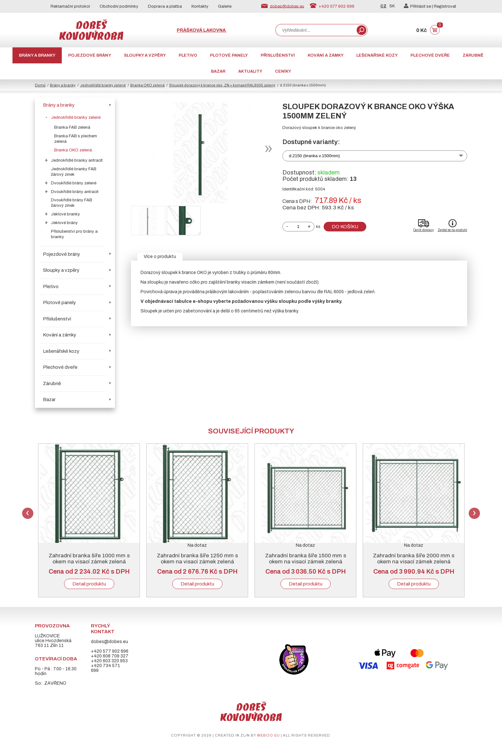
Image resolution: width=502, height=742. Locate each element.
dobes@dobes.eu (287, 6)
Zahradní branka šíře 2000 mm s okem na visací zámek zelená (413, 558)
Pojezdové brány (89, 55)
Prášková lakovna (202, 30)
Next (474, 513)
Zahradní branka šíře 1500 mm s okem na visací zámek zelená (305, 558)
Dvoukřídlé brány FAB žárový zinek (71, 203)
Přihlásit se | (419, 6)
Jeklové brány (64, 223)
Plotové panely (229, 55)
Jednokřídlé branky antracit (77, 160)
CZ (383, 6)
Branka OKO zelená (147, 85)
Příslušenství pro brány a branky (74, 234)
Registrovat (445, 6)
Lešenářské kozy (377, 55)
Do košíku (345, 226)
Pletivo (188, 55)
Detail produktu (89, 583)
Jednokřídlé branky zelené (103, 85)
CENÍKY (283, 71)
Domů (40, 85)
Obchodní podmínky (119, 6)
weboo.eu (268, 735)
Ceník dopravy (423, 230)
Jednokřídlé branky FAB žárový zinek (73, 172)
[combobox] (315, 30)
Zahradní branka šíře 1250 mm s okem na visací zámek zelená (197, 558)
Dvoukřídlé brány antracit (75, 192)
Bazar (218, 71)
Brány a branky (37, 55)
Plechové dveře (430, 55)
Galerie (224, 6)
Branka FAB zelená (72, 127)
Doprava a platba (165, 6)
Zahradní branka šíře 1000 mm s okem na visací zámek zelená (89, 558)
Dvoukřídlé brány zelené (73, 183)
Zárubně (473, 55)
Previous (27, 513)
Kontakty (199, 6)
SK (392, 6)
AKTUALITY (250, 71)
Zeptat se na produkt (452, 230)
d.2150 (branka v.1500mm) (314, 155)
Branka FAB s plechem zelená (75, 139)
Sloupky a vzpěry (145, 55)
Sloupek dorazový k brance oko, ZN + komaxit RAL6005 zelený (222, 85)
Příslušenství (278, 55)
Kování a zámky (326, 55)
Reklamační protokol (70, 6)
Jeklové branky (65, 214)
